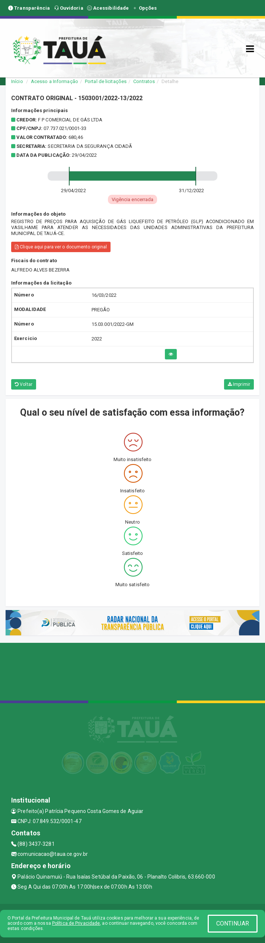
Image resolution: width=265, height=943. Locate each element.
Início (17, 81)
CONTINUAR (232, 923)
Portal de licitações (106, 81)
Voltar (23, 384)
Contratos (144, 81)
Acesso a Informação (54, 81)
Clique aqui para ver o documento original (61, 247)
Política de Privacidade (76, 923)
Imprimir (239, 384)
